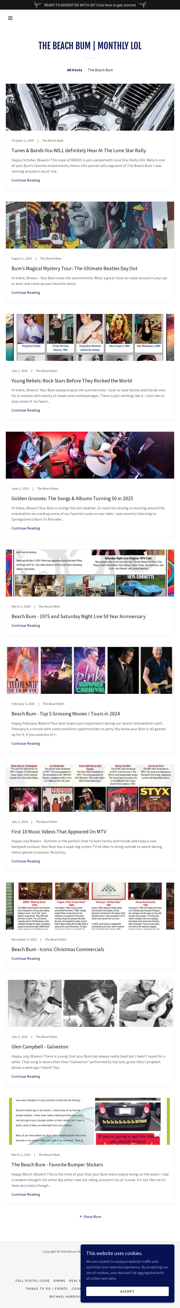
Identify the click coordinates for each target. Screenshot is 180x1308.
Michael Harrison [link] (67, 1296)
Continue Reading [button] (25, 180)
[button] (10, 18)
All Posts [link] (74, 70)
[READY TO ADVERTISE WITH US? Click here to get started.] (90, 5)
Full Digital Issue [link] (33, 1280)
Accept (127, 1291)
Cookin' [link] (79, 1288)
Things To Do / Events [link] (47, 1288)
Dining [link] (60, 1280)
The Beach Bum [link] (100, 70)
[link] (90, 136)
